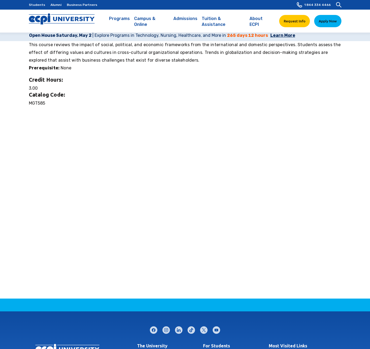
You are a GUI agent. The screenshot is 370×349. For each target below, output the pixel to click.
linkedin (178, 329)
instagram (166, 329)
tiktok (191, 329)
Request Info (294, 21)
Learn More (282, 35)
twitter (204, 329)
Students (37, 5)
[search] (338, 4)
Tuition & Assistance (223, 24)
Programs (119, 21)
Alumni (55, 5)
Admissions (185, 21)
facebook (153, 329)
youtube (216, 329)
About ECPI (261, 24)
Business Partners (82, 5)
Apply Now (328, 21)
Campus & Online (151, 24)
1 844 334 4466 (314, 4)
